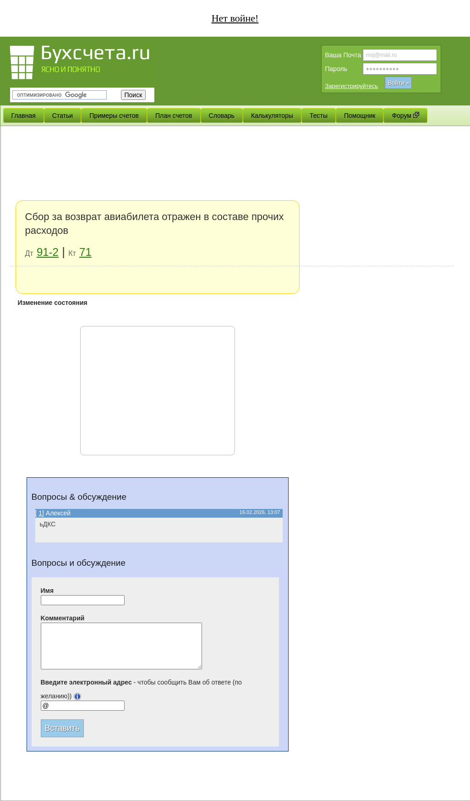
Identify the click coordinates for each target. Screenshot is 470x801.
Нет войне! (235, 18)
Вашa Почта (343, 55)
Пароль (336, 68)
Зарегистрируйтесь (351, 86)
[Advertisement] (232, 197)
